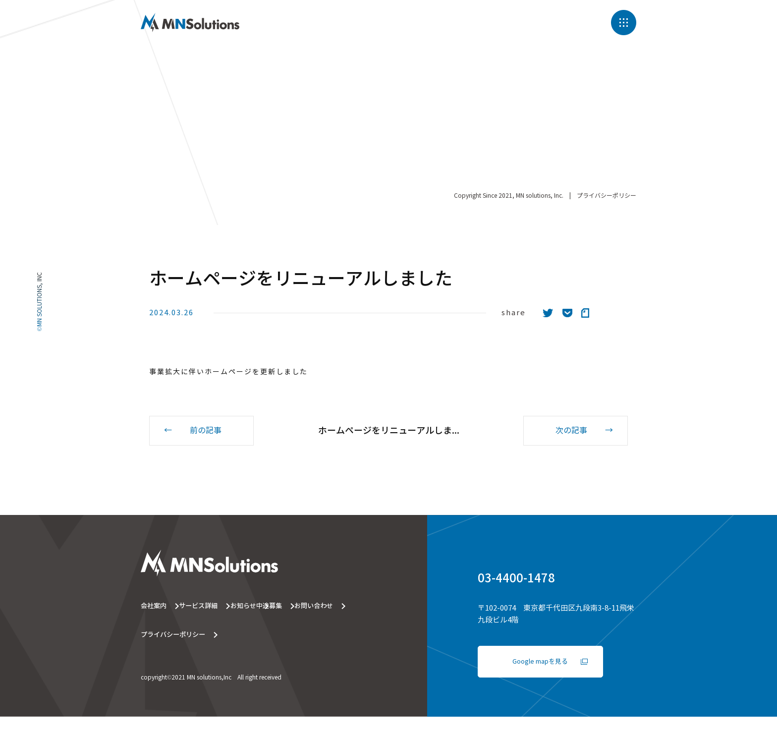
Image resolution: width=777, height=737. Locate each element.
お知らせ (338, 607)
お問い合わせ (246, 633)
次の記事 (571, 431)
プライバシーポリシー (606, 182)
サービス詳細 (246, 607)
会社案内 (154, 607)
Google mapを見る (541, 663)
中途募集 (154, 633)
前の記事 (206, 431)
